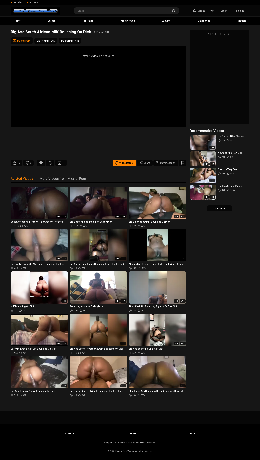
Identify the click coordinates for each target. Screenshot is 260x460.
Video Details (124, 163)
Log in (223, 10)
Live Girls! (16, 2)
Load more (219, 208)
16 (16, 163)
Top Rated (87, 20)
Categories (204, 20)
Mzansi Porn (21, 40)
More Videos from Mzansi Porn (63, 179)
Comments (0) (165, 163)
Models (242, 20)
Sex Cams (32, 2)
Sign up (240, 10)
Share (144, 163)
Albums (166, 20)
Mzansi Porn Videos (124, 451)
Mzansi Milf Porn (70, 40)
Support (70, 433)
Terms (132, 433)
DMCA (192, 433)
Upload (199, 10)
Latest (51, 20)
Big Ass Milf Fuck (46, 40)
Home (17, 20)
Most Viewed (128, 20)
